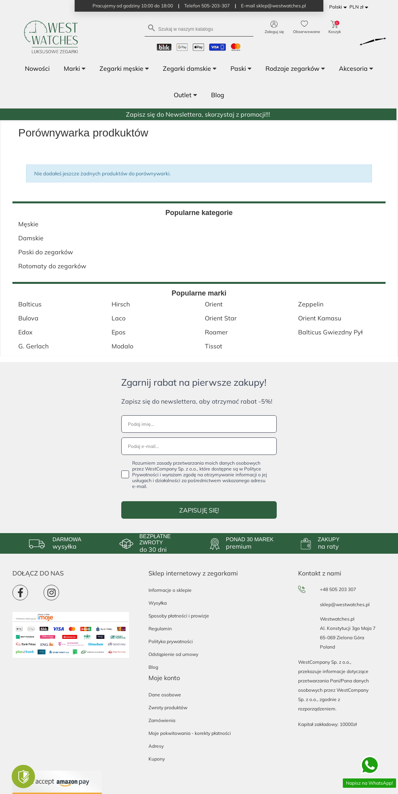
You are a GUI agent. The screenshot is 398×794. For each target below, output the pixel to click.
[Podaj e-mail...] (199, 446)
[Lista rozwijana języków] (339, 7)
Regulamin (160, 628)
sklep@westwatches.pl (345, 604)
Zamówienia (161, 720)
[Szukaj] (199, 29)
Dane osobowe (164, 695)
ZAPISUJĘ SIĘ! (199, 510)
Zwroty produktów (167, 707)
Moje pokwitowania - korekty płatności (189, 733)
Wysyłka (157, 603)
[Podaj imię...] (199, 424)
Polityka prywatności (170, 641)
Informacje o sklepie (170, 590)
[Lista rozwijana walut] (360, 7)
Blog (153, 667)
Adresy (156, 746)
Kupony (156, 759)
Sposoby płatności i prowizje (178, 616)
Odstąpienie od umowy (173, 654)
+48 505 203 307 (338, 589)
